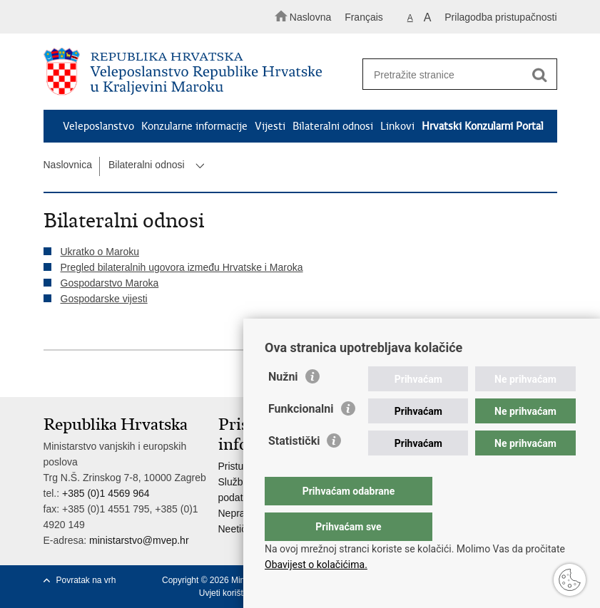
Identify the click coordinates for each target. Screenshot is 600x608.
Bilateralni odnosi (333, 126)
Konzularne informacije (194, 126)
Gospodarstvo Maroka (110, 283)
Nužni (283, 405)
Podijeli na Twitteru (112, 374)
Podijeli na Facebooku (81, 374)
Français (364, 17)
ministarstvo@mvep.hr (138, 540)
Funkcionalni (301, 437)
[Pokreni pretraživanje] (540, 74)
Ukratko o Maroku (100, 251)
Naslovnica (68, 164)
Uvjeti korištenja (229, 593)
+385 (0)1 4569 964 (106, 493)
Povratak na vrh (86, 580)
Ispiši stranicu (51, 374)
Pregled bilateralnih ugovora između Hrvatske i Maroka (182, 267)
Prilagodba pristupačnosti (500, 17)
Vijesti (270, 126)
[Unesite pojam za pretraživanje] (455, 74)
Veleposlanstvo (98, 126)
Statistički (294, 469)
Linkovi (397, 126)
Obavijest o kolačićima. (316, 564)
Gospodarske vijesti (104, 298)
